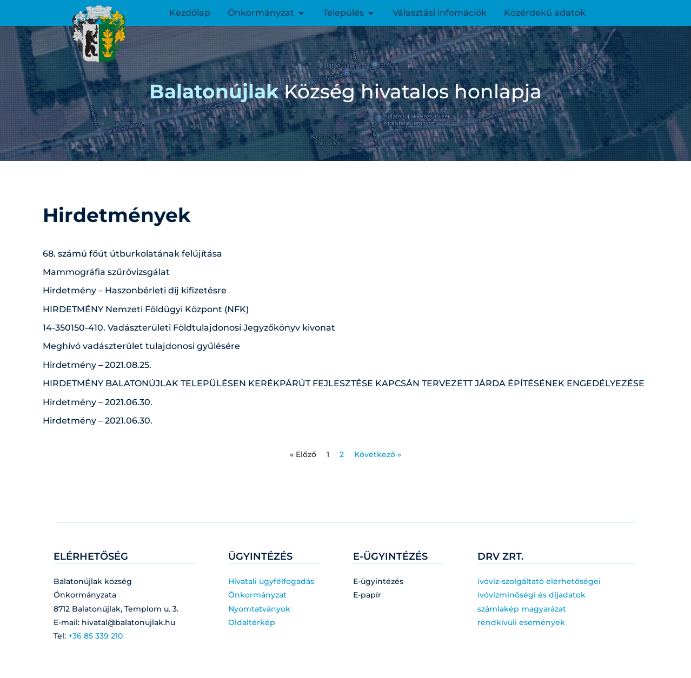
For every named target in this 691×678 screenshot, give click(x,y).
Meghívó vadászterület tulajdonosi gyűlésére (141, 346)
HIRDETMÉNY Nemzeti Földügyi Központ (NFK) (146, 309)
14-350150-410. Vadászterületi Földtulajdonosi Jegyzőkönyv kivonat (189, 328)
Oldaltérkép (251, 622)
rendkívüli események (521, 622)
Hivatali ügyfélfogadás (271, 581)
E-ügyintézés (378, 581)
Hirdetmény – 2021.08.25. (97, 365)
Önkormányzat (257, 595)
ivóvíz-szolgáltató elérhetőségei (539, 581)
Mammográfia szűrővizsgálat (106, 272)
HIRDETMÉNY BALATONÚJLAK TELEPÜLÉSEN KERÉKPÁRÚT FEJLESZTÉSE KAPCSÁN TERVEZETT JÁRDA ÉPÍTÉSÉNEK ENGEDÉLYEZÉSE (344, 383)
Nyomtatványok (259, 609)
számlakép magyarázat (521, 609)
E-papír (367, 595)
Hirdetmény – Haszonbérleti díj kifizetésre (135, 290)
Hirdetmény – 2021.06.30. (97, 402)
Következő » (377, 454)
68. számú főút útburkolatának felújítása (132, 254)
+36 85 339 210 (95, 636)
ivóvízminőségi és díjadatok (531, 595)
